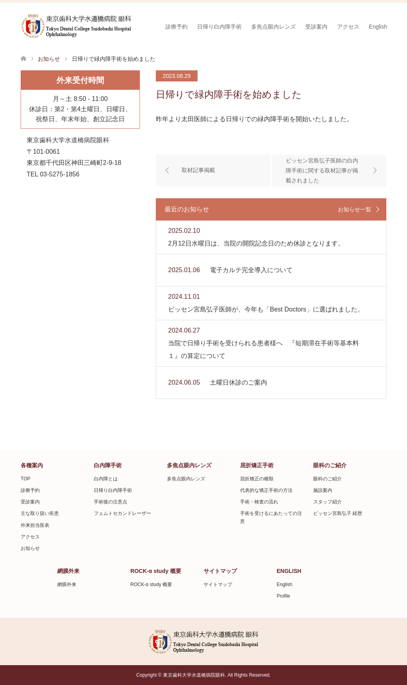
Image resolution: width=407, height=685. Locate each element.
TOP (25, 479)
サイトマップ (218, 584)
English (378, 26)
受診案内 (316, 26)
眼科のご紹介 (327, 479)
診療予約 (176, 26)
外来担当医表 (35, 525)
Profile (283, 596)
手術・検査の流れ (259, 502)
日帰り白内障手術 (219, 26)
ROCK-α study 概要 (151, 584)
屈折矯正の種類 (256, 479)
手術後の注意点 (110, 502)
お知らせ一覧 (354, 209)
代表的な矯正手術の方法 (266, 490)
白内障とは (106, 479)
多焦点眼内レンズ (273, 26)
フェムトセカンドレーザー (122, 513)
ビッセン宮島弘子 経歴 (337, 513)
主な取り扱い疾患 (40, 513)
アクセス (348, 26)
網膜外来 (66, 584)
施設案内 (322, 490)
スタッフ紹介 (327, 502)
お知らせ (30, 548)
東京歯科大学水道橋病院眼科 (194, 675)
